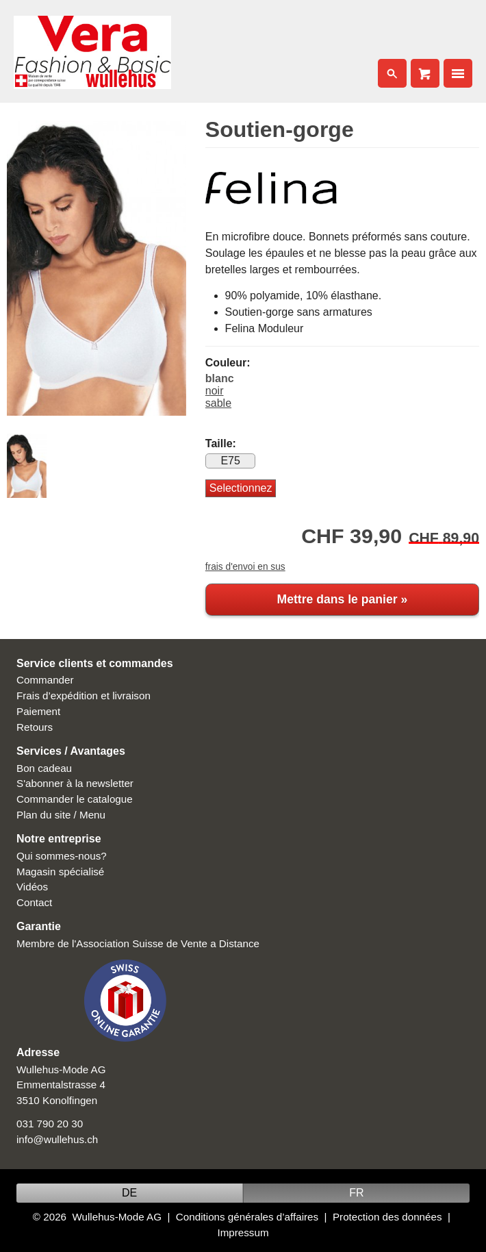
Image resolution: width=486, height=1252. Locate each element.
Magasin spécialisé (60, 871)
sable (218, 403)
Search (392, 73)
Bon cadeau (44, 768)
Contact (34, 902)
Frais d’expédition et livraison (83, 695)
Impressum (242, 1232)
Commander (45, 680)
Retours (34, 727)
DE (129, 1193)
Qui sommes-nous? (61, 856)
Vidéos (32, 886)
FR (356, 1193)
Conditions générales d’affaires (247, 1217)
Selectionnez (240, 488)
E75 (230, 460)
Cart (425, 73)
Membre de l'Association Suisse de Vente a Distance (137, 943)
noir (214, 391)
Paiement (38, 711)
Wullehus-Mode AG (117, 1217)
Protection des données (387, 1217)
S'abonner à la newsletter (74, 783)
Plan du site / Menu (60, 815)
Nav (458, 73)
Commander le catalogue (74, 799)
